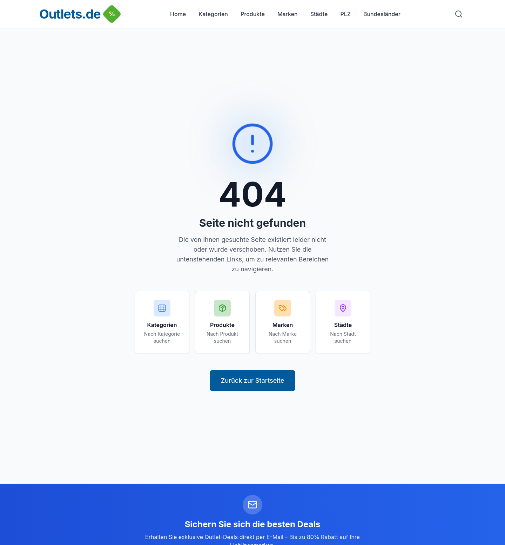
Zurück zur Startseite (252, 380)
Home (178, 14)
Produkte (253, 14)
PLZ (345, 14)
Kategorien (213, 14)
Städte (319, 14)
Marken (287, 14)
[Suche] (459, 14)
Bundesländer (381, 14)
